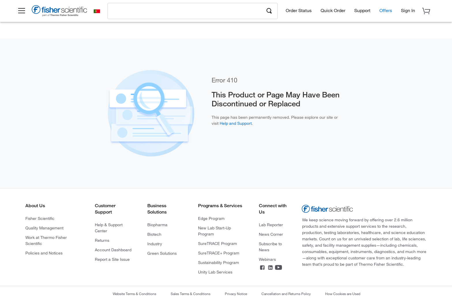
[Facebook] (262, 268)
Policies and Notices (44, 252)
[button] (25, 12)
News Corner (271, 234)
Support (362, 11)
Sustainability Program (218, 262)
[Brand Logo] (64, 13)
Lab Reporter (271, 224)
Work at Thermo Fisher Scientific (46, 240)
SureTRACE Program (217, 243)
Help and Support (236, 123)
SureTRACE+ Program (218, 252)
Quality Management (44, 227)
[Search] (269, 11)
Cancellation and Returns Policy (286, 293)
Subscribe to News (270, 246)
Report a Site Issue (112, 259)
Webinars (267, 259)
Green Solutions (162, 253)
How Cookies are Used (342, 293)
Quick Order (333, 11)
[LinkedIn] (270, 268)
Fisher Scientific (39, 218)
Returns (102, 240)
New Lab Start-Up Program (214, 230)
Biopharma (157, 224)
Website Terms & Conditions (134, 293)
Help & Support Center (109, 227)
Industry (154, 243)
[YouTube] (278, 268)
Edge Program (211, 218)
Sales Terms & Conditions (190, 293)
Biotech (154, 234)
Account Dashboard (113, 249)
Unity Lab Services (215, 271)
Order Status (299, 11)
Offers (385, 11)
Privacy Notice (236, 293)
